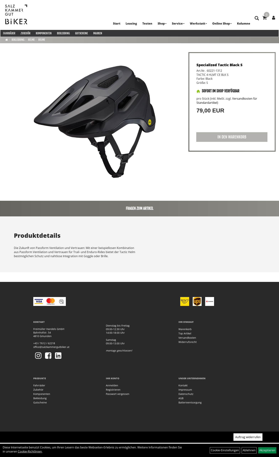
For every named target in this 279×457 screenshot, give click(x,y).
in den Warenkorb (231, 137)
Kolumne (243, 23)
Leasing (130, 23)
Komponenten (43, 33)
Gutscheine (81, 33)
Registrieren (113, 389)
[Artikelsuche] (256, 23)
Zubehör (25, 33)
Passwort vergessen (117, 394)
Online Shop (221, 23)
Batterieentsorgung (190, 402)
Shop (161, 23)
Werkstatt (197, 23)
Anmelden (112, 385)
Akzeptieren (267, 450)
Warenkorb (185, 329)
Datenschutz (185, 394)
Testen (147, 23)
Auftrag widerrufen (248, 437)
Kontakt (183, 385)
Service (177, 23)
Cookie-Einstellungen (225, 450)
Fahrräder (9, 33)
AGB (180, 398)
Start (116, 23)
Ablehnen (249, 450)
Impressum (185, 389)
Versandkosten (187, 337)
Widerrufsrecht (187, 342)
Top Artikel (184, 333)
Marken (97, 33)
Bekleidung (63, 33)
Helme (31, 39)
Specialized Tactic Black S (219, 64)
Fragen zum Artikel (139, 208)
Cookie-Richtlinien (30, 451)
